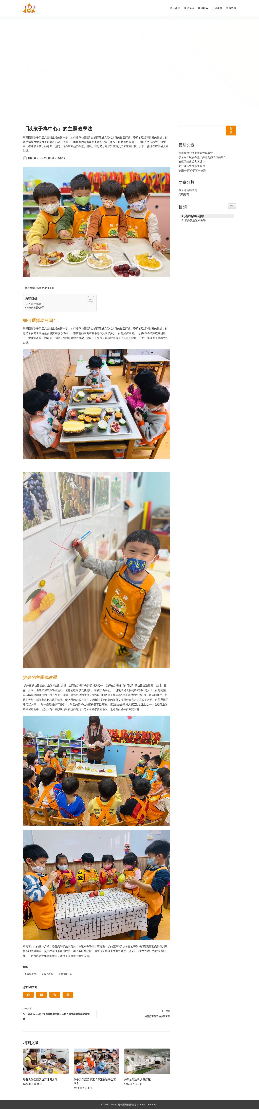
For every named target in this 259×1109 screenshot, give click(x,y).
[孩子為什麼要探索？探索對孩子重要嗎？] (96, 1061)
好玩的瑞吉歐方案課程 (137, 1079)
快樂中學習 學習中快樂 (192, 170)
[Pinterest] (54, 995)
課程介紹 (189, 8)
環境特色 (203, 8)
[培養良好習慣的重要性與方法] (46, 1061)
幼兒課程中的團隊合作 (192, 166)
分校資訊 (217, 8)
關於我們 (175, 8)
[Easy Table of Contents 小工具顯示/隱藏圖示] (232, 206)
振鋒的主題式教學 (35, 307)
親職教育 (61, 158)
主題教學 (30, 974)
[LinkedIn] (68, 995)
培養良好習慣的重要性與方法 (40, 1079)
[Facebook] (28, 995)
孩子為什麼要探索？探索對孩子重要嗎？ (202, 157)
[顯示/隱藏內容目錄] (89, 299)
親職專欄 (231, 8)
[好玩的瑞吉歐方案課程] (147, 1061)
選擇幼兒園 (65, 974)
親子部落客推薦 (188, 190)
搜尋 (231, 130)
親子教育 (47, 974)
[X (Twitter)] (41, 995)
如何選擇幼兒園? (34, 303)
